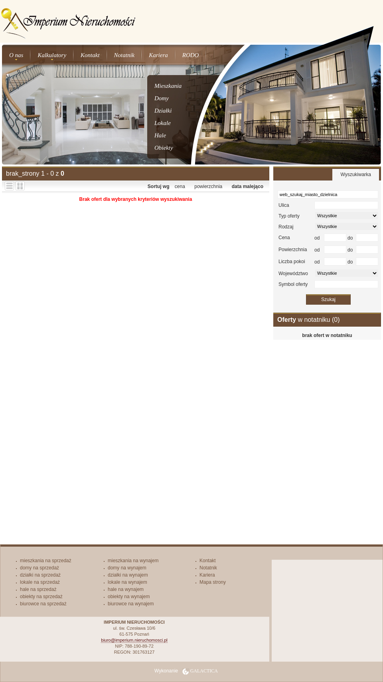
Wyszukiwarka (355, 174)
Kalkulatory (52, 55)
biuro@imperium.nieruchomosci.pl (134, 640)
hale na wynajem (126, 589)
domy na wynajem (127, 568)
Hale (160, 135)
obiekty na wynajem (129, 596)
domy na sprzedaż (39, 568)
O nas (16, 55)
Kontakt (90, 55)
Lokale (162, 123)
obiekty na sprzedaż (41, 596)
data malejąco (247, 186)
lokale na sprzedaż (40, 582)
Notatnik (124, 55)
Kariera (158, 55)
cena (180, 186)
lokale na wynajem (127, 582)
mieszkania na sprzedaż (45, 560)
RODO (190, 55)
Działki (163, 110)
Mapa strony (212, 582)
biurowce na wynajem (131, 604)
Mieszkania (168, 86)
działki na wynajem (128, 575)
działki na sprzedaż (40, 575)
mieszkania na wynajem (133, 560)
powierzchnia (208, 186)
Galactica (204, 671)
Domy (161, 98)
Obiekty (163, 148)
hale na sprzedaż (38, 589)
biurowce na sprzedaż (43, 604)
